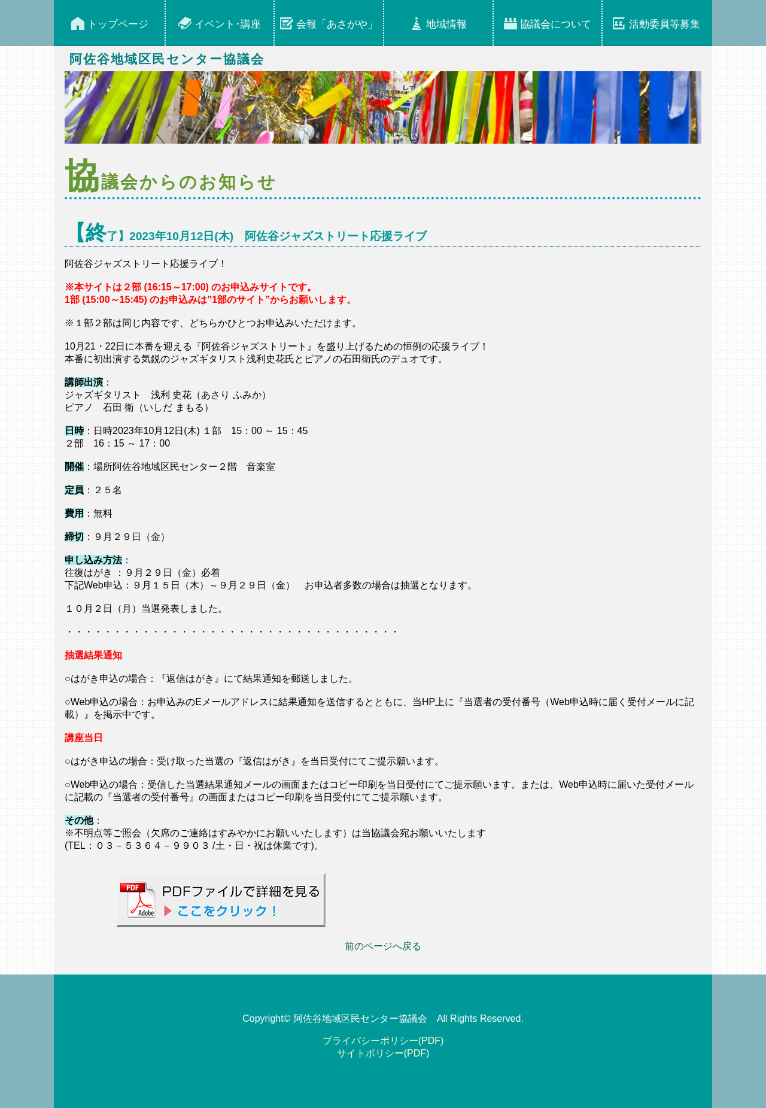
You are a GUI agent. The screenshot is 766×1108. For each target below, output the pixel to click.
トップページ (117, 24)
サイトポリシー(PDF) (383, 1053)
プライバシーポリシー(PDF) (383, 1041)
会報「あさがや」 (337, 24)
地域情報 (446, 24)
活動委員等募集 (664, 24)
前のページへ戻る (383, 946)
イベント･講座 (227, 24)
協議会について (555, 24)
